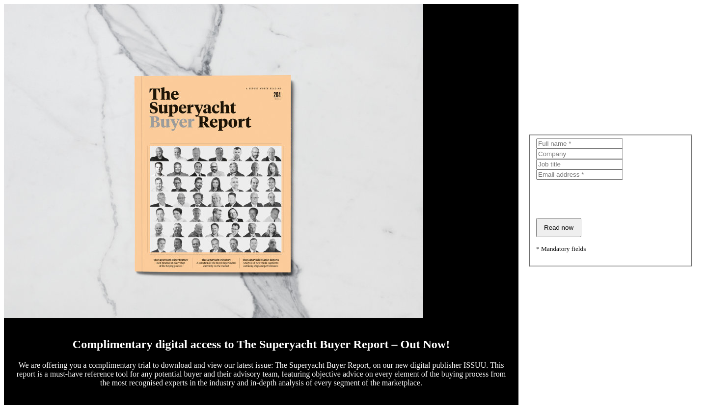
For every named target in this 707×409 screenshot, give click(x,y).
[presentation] (610, 199)
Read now (558, 227)
